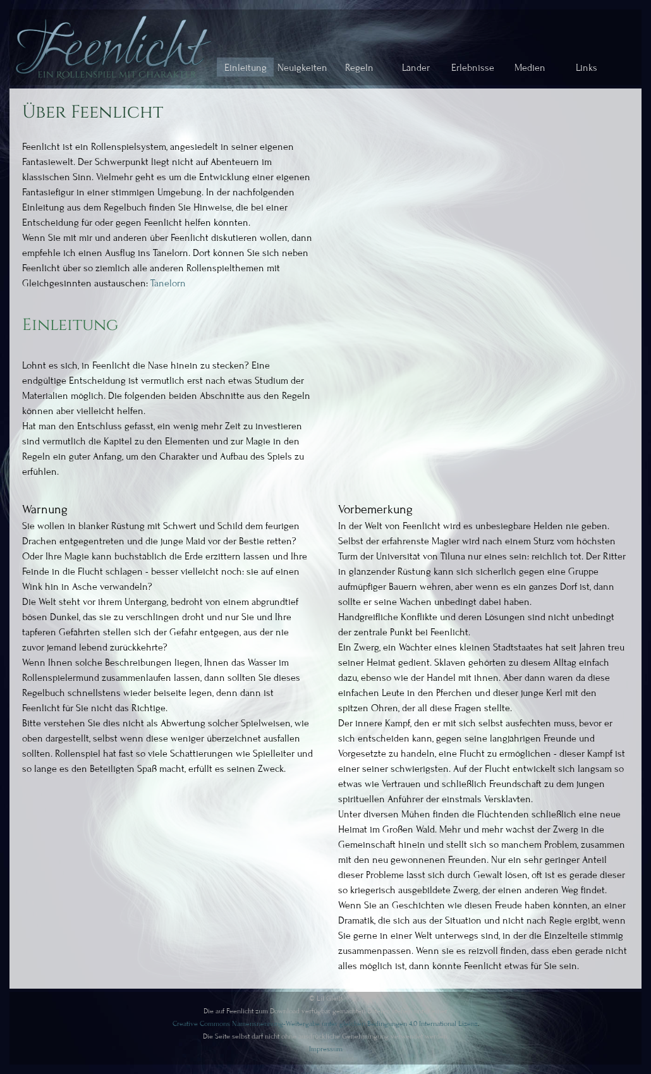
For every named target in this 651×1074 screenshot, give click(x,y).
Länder (416, 67)
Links (586, 67)
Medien (529, 67)
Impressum (326, 1048)
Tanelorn (168, 283)
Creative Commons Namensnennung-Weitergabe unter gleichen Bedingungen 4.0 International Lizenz (325, 1023)
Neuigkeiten (302, 67)
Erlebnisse (472, 67)
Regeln (359, 67)
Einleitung (245, 67)
